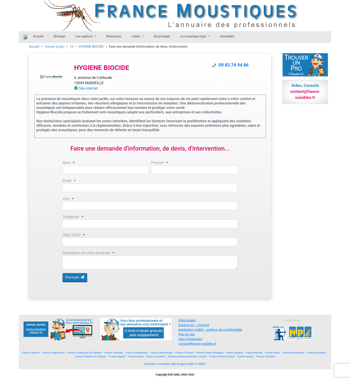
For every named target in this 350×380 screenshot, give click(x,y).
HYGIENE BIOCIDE (91, 46)
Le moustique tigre (193, 36)
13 (71, 46)
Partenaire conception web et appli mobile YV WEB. (175, 364)
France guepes (234, 352)
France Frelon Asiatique (209, 352)
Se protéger (162, 36)
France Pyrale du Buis (222, 356)
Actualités (227, 36)
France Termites (265, 356)
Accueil (38, 36)
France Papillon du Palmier (90, 356)
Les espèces (84, 36)
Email (66, 180)
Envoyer (74, 277)
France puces (136, 356)
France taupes (245, 356)
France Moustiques (293, 352)
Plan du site (186, 334)
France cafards (31, 352)
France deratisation (137, 352)
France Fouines (184, 352)
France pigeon (117, 356)
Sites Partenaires (190, 339)
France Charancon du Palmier (84, 352)
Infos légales (187, 320)
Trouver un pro (54, 46)
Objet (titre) (71, 235)
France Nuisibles (316, 352)
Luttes (136, 36)
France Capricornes (53, 352)
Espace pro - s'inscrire (193, 325)
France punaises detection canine (187, 356)
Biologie (59, 36)
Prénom (157, 162)
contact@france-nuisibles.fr (197, 343)
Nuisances (113, 36)
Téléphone (70, 217)
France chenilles (113, 352)
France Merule (254, 352)
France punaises (155, 356)
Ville (65, 198)
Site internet (88, 88)
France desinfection (161, 352)
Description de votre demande (86, 253)
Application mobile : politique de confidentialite (210, 329)
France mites (272, 352)
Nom (66, 162)
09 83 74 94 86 (234, 65)
